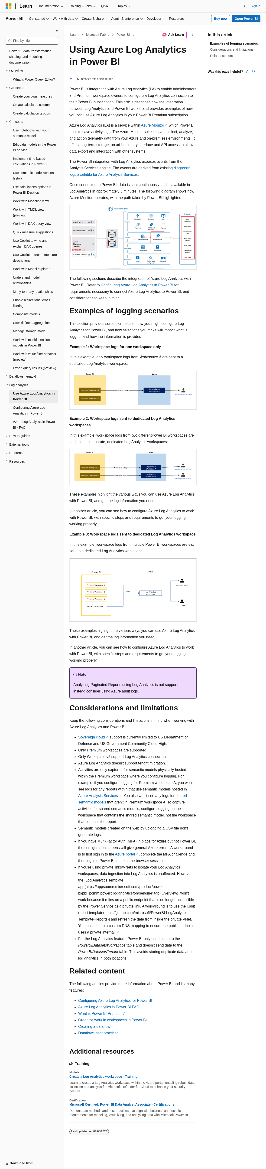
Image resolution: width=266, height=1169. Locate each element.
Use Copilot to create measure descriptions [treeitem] (35, 257)
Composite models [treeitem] (26, 314)
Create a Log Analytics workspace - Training (103, 1076)
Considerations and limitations (231, 49)
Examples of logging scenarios (234, 43)
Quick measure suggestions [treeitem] (33, 232)
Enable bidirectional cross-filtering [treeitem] (32, 303)
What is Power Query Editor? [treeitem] (34, 79)
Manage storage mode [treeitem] (29, 331)
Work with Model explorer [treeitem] (31, 269)
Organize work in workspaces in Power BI (112, 1020)
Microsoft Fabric (97, 34)
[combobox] (32, 41)
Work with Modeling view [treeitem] (31, 201)
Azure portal (125, 854)
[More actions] (192, 35)
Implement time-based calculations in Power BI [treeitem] (30, 161)
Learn (74, 34)
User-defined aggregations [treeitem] (32, 323)
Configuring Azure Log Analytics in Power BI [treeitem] (29, 410)
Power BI (123, 34)
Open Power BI (246, 18)
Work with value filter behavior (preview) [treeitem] (34, 357)
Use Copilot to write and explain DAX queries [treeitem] (30, 243)
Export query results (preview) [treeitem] (34, 368)
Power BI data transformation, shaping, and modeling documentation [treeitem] (30, 56)
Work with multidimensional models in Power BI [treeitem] (32, 342)
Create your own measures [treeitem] (32, 96)
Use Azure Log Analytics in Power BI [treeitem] (34, 396)
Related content (221, 56)
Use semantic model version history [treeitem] (33, 175)
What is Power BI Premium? (101, 1014)
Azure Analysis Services (98, 796)
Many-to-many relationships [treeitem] (33, 292)
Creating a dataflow (94, 1027)
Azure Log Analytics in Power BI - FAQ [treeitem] (34, 424)
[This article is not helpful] (253, 71)
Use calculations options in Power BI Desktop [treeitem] (32, 190)
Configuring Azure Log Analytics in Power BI (137, 285)
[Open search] (244, 6)
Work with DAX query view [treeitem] (32, 223)
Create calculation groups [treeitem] (31, 113)
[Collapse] (57, 31)
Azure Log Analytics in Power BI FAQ (108, 1007)
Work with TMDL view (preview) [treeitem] (28, 212)
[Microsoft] (9, 6)
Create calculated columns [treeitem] (32, 105)
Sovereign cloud (91, 737)
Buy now (220, 18)
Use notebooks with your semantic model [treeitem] (31, 133)
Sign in (255, 6)
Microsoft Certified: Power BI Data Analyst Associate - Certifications (121, 1104)
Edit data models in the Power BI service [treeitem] (34, 147)
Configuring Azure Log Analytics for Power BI (115, 1000)
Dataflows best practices (98, 1033)
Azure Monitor (152, 125)
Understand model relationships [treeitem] (26, 280)
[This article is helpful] (247, 71)
